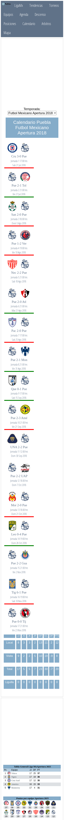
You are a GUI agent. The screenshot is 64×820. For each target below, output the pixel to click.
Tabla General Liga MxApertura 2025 (32, 766)
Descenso (40, 14)
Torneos (54, 5)
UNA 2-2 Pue (19, 449)
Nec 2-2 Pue (19, 275)
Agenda (24, 14)
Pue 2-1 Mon (19, 362)
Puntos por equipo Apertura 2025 (32, 798)
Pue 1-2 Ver (19, 246)
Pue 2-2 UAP (19, 478)
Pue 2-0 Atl (19, 304)
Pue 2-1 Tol (19, 188)
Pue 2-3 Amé (19, 420)
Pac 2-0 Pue (19, 333)
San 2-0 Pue (19, 217)
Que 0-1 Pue (19, 391)
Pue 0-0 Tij (19, 624)
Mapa (7, 32)
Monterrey (15, 788)
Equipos (8, 14)
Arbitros (46, 23)
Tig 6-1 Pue (19, 595)
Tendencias (36, 5)
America (14, 784)
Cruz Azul (15, 780)
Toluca (14, 773)
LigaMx (18, 5)
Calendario (29, 23)
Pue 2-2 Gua (19, 565)
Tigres (13, 777)
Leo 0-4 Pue (19, 536)
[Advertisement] (32, 72)
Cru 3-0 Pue (19, 158)
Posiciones (10, 23)
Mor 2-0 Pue (19, 507)
